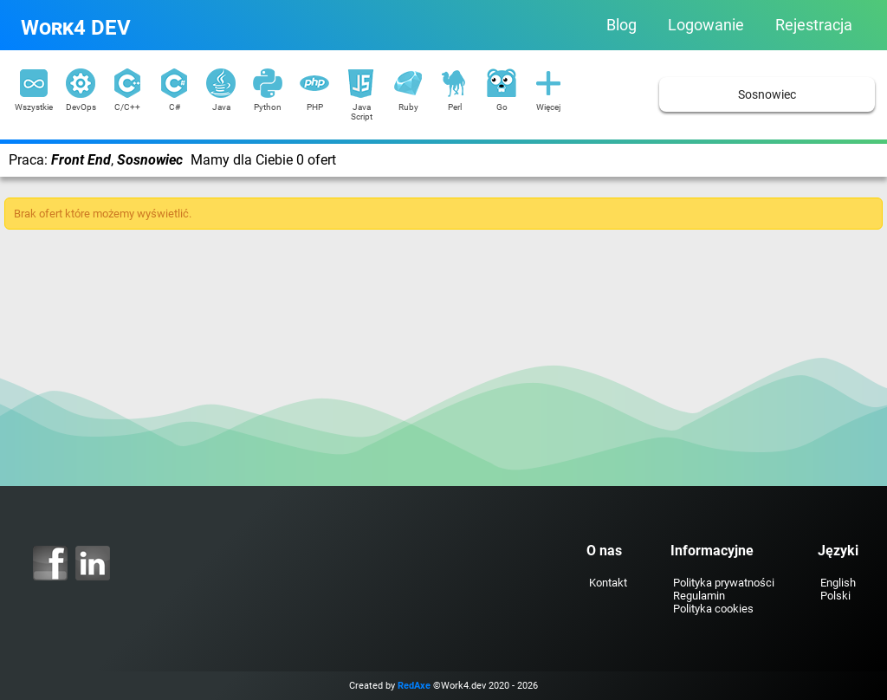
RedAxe (414, 685)
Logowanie (706, 25)
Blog (621, 25)
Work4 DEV (76, 28)
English (838, 582)
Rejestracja (813, 25)
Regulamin (699, 595)
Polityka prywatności (723, 582)
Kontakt (608, 582)
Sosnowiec (767, 95)
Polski (835, 595)
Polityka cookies (713, 608)
